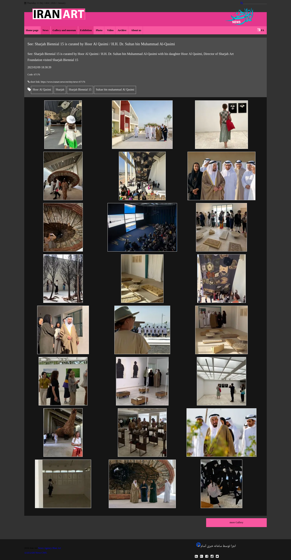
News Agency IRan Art (49, 548)
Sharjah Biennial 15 (80, 90)
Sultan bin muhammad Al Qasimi (115, 90)
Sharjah (60, 90)
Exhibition (86, 30)
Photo (99, 30)
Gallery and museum (64, 30)
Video (110, 30)
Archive (122, 30)
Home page (32, 30)
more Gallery (236, 522)
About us (136, 30)
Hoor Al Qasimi (42, 90)
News (45, 30)
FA (262, 30)
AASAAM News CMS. (35, 553)
